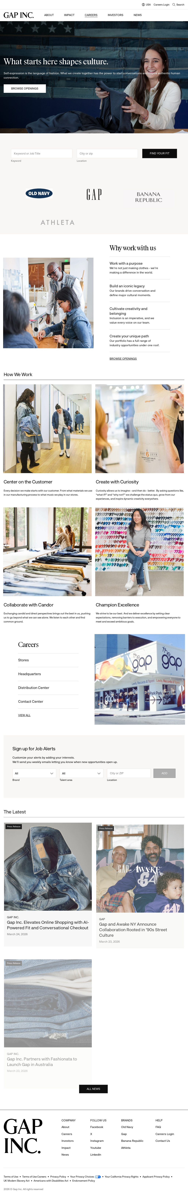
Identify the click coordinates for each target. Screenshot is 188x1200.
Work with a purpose (140, 268)
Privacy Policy (58, 1176)
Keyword (16, 165)
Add (164, 773)
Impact (69, 15)
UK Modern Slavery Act (17, 1180)
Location (82, 165)
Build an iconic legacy (140, 290)
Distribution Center (29, 688)
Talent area (66, 779)
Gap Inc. (13, 927)
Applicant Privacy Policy (156, 1176)
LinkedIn (95, 1154)
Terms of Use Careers (34, 1176)
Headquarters (25, 674)
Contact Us (163, 1141)
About (49, 15)
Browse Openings (24, 88)
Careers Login (161, 4)
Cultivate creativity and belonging (140, 316)
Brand (15, 779)
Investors (115, 15)
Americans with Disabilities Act (51, 1180)
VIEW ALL (20, 715)
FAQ (158, 1127)
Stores (19, 660)
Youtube (95, 1148)
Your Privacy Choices (82, 1176)
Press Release (13, 837)
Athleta (126, 1148)
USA (146, 5)
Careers (91, 15)
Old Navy (127, 1127)
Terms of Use (11, 1176)
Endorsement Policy (83, 1180)
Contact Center (26, 701)
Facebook (96, 1127)
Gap (124, 1134)
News (138, 15)
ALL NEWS (93, 1093)
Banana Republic (132, 1141)
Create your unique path (140, 341)
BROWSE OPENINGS (127, 358)
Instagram (97, 1141)
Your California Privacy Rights (121, 1176)
